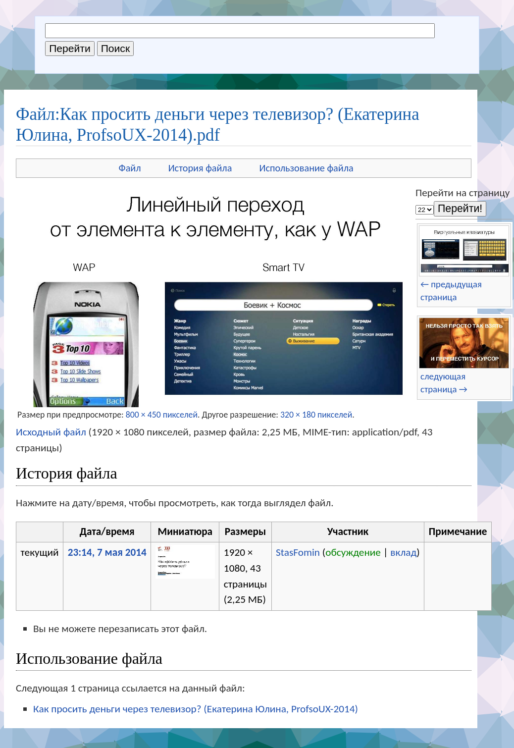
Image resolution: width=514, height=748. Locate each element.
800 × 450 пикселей (162, 414)
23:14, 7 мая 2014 (107, 552)
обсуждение (353, 552)
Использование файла (306, 168)
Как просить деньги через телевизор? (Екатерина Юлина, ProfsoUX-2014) (195, 708)
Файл (130, 168)
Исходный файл (51, 432)
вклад (403, 552)
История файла (200, 168)
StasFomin (298, 552)
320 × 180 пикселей (316, 414)
